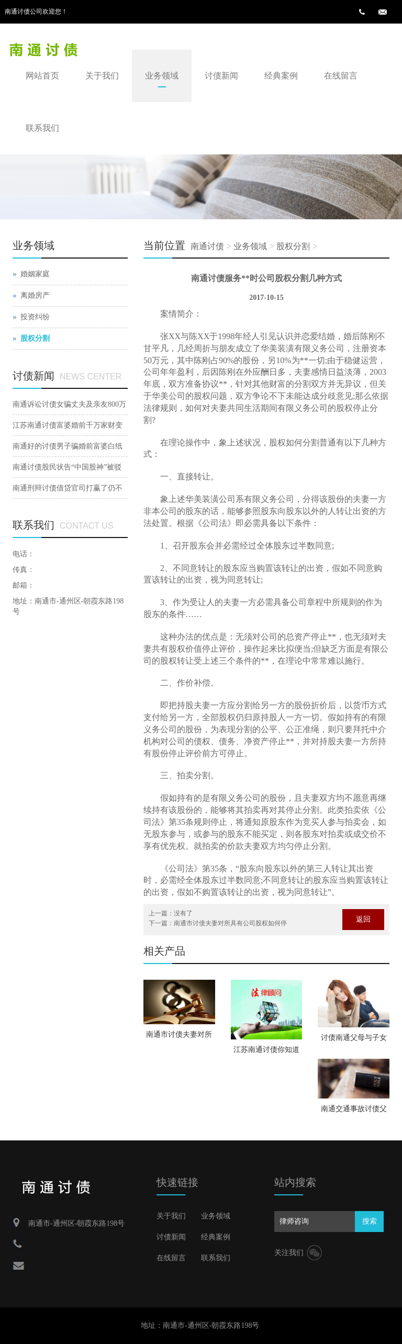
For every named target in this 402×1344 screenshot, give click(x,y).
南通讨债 (207, 246)
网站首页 (42, 75)
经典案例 (281, 75)
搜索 (369, 1221)
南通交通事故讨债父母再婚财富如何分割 (354, 1112)
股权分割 (293, 246)
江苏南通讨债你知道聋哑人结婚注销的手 (266, 1053)
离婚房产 (35, 295)
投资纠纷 (35, 317)
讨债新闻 (221, 75)
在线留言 (341, 75)
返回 (363, 919)
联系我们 (42, 128)
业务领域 (161, 75)
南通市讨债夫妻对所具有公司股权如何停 (230, 923)
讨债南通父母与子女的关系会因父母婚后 (354, 1041)
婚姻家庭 (35, 274)
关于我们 (102, 75)
